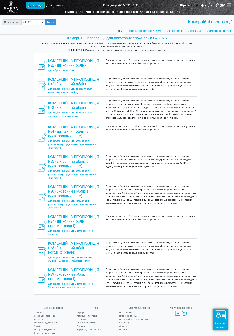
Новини (85, 11)
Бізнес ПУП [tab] (174, 30)
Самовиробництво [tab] (218, 30)
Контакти (176, 11)
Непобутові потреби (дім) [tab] (144, 30)
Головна (71, 11)
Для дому (35, 5)
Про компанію (103, 11)
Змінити (50, 22)
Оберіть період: (12, 22)
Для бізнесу (54, 5)
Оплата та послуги (154, 11)
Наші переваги (127, 11)
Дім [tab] (120, 30)
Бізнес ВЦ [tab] (194, 30)
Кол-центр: (120, 5)
